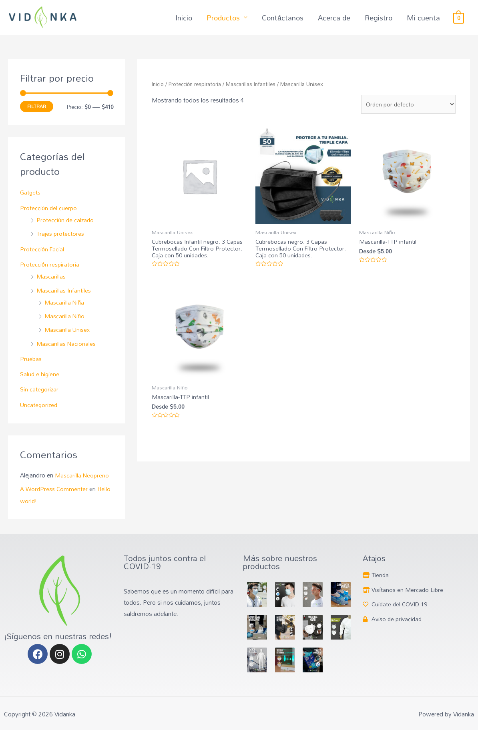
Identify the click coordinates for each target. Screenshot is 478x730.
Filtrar (37, 115)
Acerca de (337, 22)
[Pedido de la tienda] (407, 111)
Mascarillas (49, 284)
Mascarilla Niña (62, 310)
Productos (229, 22)
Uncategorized (39, 410)
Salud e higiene (40, 380)
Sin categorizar (40, 396)
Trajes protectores (58, 242)
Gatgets (30, 201)
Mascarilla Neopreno (82, 481)
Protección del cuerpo (49, 216)
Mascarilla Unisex (65, 337)
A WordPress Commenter (54, 494)
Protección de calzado (63, 228)
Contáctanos (286, 22)
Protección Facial (43, 257)
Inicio (190, 22)
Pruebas (31, 365)
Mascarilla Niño (62, 323)
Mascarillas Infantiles (61, 298)
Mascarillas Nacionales (64, 350)
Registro (381, 22)
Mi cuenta (424, 22)
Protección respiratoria (50, 272)
